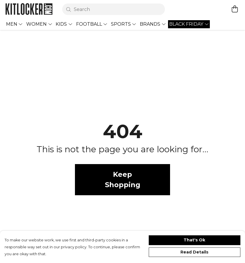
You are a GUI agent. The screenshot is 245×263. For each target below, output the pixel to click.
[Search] (113, 9)
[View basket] (234, 9)
